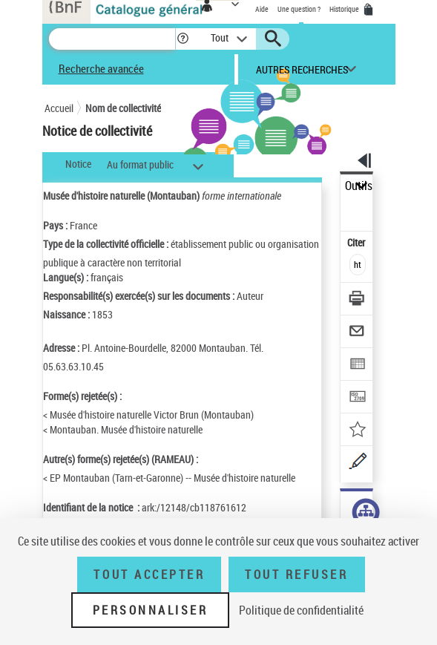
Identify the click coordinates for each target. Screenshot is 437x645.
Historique (345, 9)
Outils (358, 186)
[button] (183, 39)
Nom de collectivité (123, 108)
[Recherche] (112, 39)
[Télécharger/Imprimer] (357, 300)
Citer (357, 242)
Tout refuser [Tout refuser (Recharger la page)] (296, 574)
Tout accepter (149, 574)
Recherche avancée (101, 68)
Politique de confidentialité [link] (301, 610)
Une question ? (299, 9)
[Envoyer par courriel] (357, 333)
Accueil (59, 108)
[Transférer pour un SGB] (357, 398)
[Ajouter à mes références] (357, 431)
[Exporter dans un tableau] (357, 365)
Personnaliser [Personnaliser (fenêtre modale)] (150, 610)
